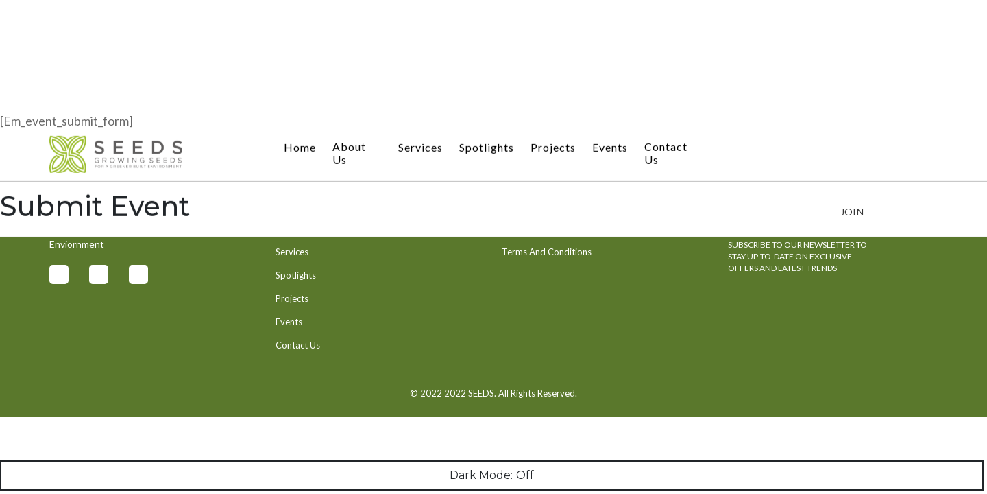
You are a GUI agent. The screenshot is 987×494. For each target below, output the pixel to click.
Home (300, 19)
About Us (349, 25)
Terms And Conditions (547, 251)
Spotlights (486, 19)
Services (420, 19)
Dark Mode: (492, 475)
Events (610, 19)
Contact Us (665, 25)
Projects (553, 19)
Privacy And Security (543, 228)
